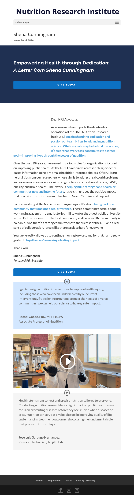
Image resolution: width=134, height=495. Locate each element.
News (69, 480)
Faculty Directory (85, 480)
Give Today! (67, 85)
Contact (39, 480)
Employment (54, 480)
